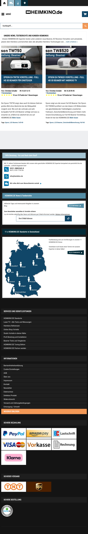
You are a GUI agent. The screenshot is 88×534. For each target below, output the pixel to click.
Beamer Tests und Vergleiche (15, 341)
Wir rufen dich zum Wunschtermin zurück (25, 183)
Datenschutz (8, 392)
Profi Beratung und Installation (15, 337)
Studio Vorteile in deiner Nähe (15, 333)
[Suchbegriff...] (44, 26)
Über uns (7, 377)
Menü (6, 13)
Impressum (8, 380)
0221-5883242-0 (17, 168)
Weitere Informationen (62, 214)
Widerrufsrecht (9, 399)
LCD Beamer (14, 122)
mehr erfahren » (72, 42)
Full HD (21, 122)
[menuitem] (6, 14)
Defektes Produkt (10, 395)
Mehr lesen (16, 118)
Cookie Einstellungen (11, 369)
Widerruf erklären (11, 411)
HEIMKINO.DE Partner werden (15, 348)
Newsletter (8, 388)
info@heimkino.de (16, 176)
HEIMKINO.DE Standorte (25, 3)
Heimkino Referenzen (12, 326)
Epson (7, 122)
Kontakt (6, 384)
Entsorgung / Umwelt (12, 407)
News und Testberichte (18, 3)
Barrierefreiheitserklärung (13, 366)
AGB (5, 373)
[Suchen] (85, 26)
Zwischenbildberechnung (71, 122)
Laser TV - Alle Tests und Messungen (18, 322)
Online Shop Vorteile (11, 330)
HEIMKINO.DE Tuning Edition (14, 344)
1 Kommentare (6, 93)
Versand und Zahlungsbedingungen (17, 403)
